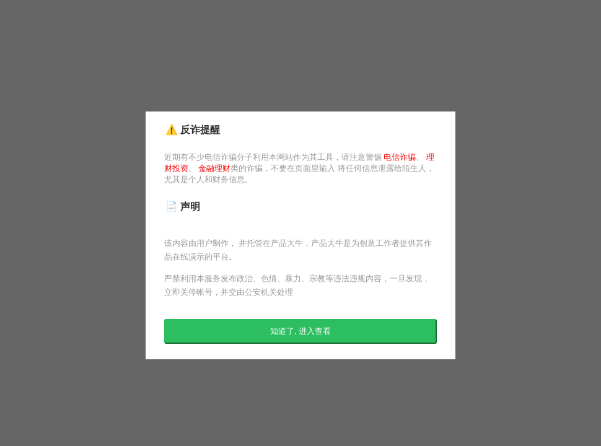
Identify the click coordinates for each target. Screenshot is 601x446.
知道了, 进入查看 (300, 331)
